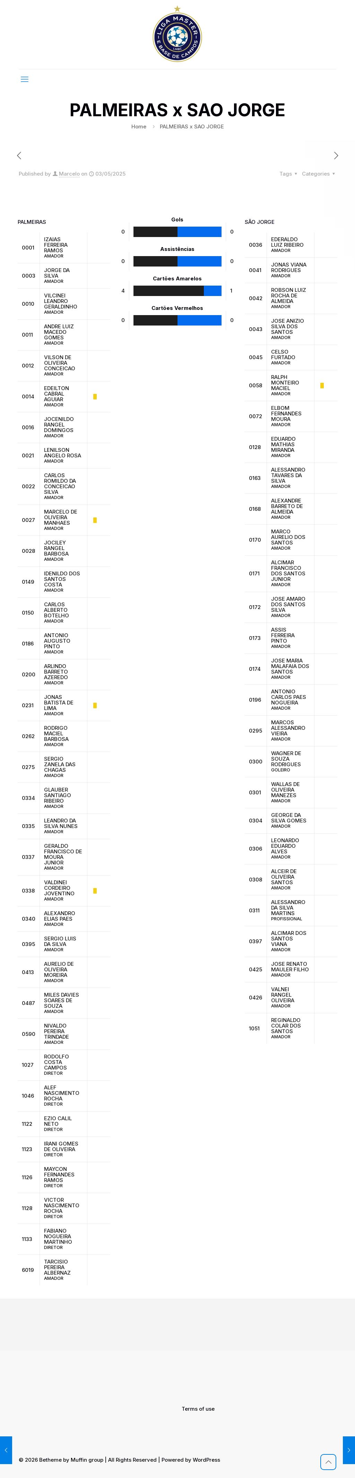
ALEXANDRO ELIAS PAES (59, 916)
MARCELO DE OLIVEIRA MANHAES (60, 517)
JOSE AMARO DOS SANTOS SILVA (288, 604)
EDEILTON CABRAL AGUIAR (56, 394)
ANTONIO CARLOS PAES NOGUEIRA (288, 697)
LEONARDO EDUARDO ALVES (285, 846)
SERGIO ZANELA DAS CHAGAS (60, 764)
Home (138, 126)
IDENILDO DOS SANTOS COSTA (62, 579)
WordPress (206, 1459)
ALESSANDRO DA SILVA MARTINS (288, 908)
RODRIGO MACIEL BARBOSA (56, 733)
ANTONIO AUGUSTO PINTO (57, 641)
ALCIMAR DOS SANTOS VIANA (288, 938)
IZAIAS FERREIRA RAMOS (56, 245)
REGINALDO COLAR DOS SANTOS (286, 1025)
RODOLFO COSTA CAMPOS (56, 1062)
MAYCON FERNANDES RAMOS (59, 1174)
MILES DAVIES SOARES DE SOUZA (61, 1000)
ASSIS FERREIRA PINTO (283, 635)
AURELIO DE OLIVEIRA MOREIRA (59, 969)
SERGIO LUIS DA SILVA (60, 941)
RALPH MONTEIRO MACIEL (285, 382)
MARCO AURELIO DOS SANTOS (288, 537)
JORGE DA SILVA (57, 273)
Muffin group (87, 1459)
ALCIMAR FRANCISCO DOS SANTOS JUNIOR (288, 570)
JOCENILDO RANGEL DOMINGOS (59, 424)
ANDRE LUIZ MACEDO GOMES (59, 332)
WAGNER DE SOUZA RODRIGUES (286, 759)
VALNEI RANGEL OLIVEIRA (282, 995)
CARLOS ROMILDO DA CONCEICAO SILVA (60, 483)
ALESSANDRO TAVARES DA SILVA (288, 475)
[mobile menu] (25, 79)
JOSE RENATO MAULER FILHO (290, 967)
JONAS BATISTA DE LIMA (58, 702)
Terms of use (198, 1408)
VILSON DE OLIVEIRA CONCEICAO (59, 363)
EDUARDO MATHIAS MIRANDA (283, 444)
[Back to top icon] (328, 1462)
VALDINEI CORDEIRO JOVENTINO (59, 888)
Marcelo (69, 173)
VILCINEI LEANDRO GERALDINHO (60, 301)
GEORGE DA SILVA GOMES (288, 818)
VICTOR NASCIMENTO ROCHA (61, 1205)
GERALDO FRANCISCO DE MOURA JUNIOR (63, 854)
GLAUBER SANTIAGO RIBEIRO (57, 795)
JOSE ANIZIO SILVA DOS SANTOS (287, 326)
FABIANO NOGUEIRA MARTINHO (58, 1236)
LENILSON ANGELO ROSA (62, 453)
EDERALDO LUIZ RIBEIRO (287, 242)
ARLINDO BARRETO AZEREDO (56, 672)
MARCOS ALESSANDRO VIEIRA (288, 728)
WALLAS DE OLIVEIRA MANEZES (285, 790)
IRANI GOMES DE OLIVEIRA (61, 1146)
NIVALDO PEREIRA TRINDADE (56, 1031)
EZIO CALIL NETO (58, 1121)
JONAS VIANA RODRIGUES (288, 267)
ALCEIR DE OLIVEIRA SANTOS (284, 877)
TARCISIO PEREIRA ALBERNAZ (57, 1267)
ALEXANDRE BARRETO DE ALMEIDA (287, 506)
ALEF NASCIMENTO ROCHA (61, 1093)
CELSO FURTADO (283, 354)
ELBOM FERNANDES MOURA (286, 413)
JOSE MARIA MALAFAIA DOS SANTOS (290, 666)
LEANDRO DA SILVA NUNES (61, 823)
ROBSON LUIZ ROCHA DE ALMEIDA (288, 295)
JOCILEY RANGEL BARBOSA (56, 548)
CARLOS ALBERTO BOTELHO (56, 610)
